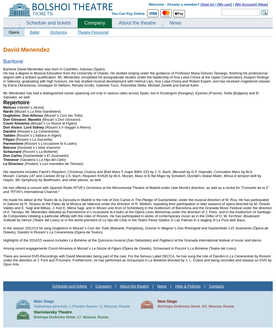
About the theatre (137, 23)
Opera (14, 32)
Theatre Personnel (92, 32)
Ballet (34, 32)
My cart (225, 4)
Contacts (216, 286)
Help (263, 4)
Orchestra (58, 32)
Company (94, 23)
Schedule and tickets (48, 23)
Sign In (207, 4)
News (175, 23)
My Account (246, 4)
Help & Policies (188, 286)
